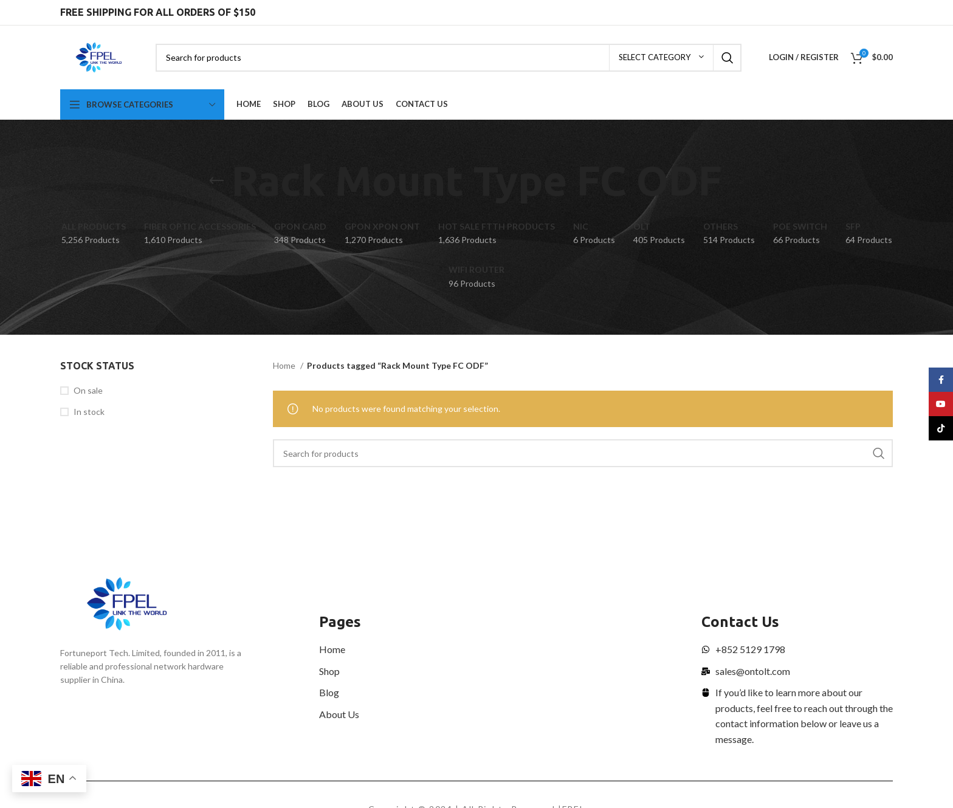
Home (285, 365)
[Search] (448, 58)
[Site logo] (98, 56)
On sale (88, 390)
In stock (89, 411)
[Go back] (216, 181)
